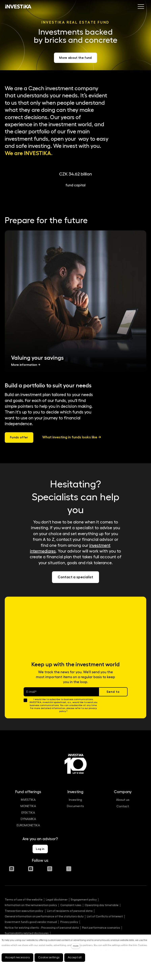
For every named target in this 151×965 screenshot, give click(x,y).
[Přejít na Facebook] (30, 868)
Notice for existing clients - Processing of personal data (42, 927)
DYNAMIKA (28, 819)
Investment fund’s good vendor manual (31, 921)
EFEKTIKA (28, 812)
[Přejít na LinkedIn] (11, 868)
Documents (75, 806)
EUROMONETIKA (28, 825)
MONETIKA (28, 806)
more (75, 946)
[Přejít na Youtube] (68, 868)
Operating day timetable (101, 905)
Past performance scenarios (101, 927)
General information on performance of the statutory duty (44, 916)
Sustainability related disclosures (27, 933)
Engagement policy (84, 899)
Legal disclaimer (56, 899)
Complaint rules (70, 905)
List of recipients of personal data (69, 910)
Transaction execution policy (24, 910)
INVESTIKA (28, 799)
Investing (75, 799)
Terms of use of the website (23, 899)
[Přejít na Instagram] (49, 868)
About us (122, 799)
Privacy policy (69, 921)
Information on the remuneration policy (31, 905)
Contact (122, 806)
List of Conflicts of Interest (105, 916)
